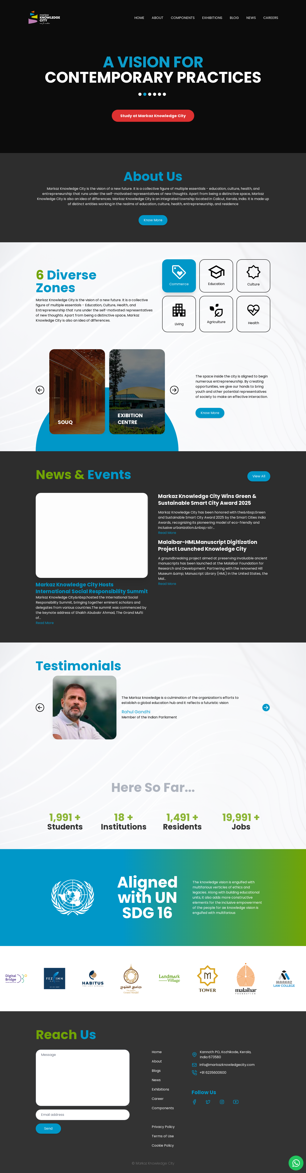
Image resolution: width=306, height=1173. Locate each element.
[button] (179, 275)
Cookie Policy (163, 1145)
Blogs (156, 1070)
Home (157, 1052)
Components (163, 1108)
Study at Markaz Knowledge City (153, 115)
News (156, 1080)
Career (158, 1098)
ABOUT (157, 17)
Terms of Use (163, 1136)
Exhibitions (160, 1089)
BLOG (234, 17)
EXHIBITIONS (212, 17)
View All (258, 476)
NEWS (251, 17)
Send (48, 1128)
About (157, 1061)
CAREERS (270, 17)
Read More (45, 622)
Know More (153, 220)
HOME (139, 17)
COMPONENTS (183, 17)
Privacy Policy (163, 1126)
